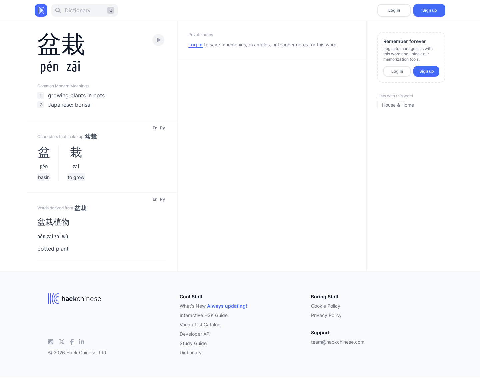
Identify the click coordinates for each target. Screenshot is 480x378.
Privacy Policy (326, 315)
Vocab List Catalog (200, 324)
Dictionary (191, 352)
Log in (394, 10)
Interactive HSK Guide (204, 315)
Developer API (195, 334)
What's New (213, 306)
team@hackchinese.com (337, 342)
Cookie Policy (325, 306)
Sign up (429, 10)
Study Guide (193, 343)
